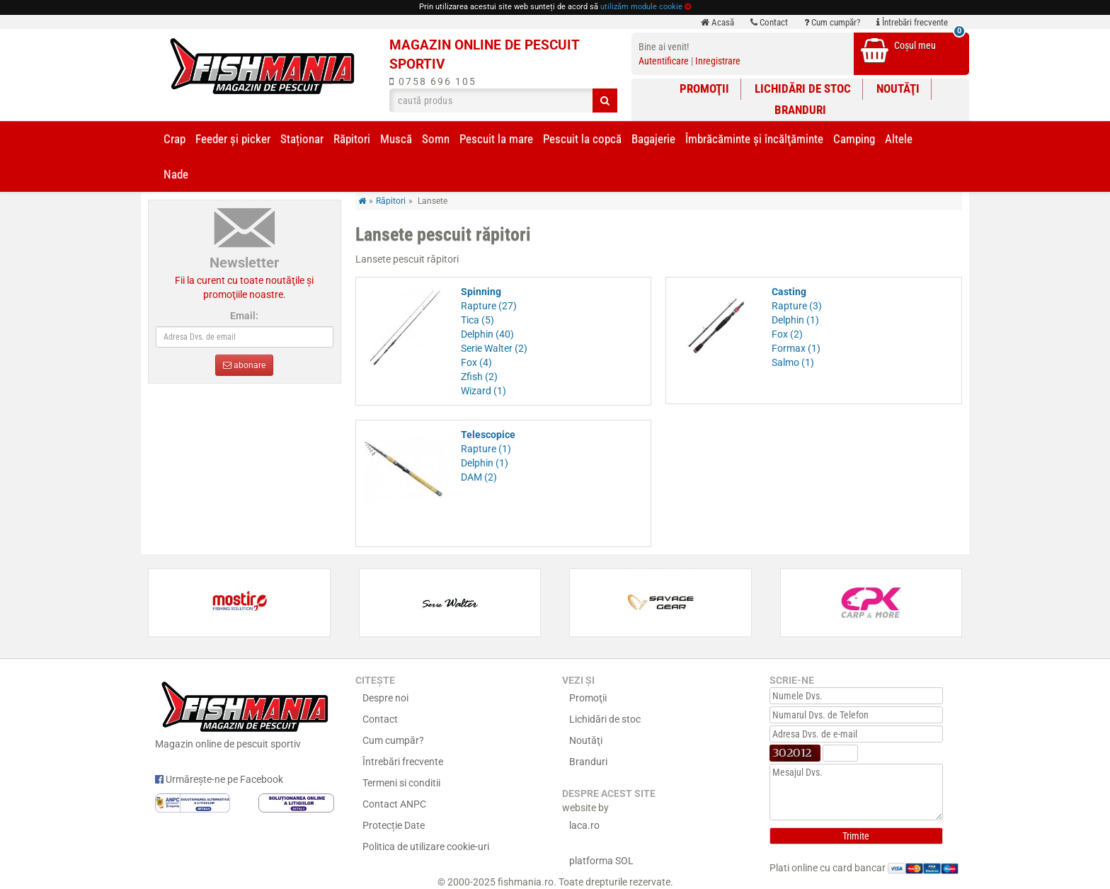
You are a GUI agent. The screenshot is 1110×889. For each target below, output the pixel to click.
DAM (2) (479, 477)
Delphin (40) (487, 334)
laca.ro (584, 825)
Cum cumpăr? (832, 22)
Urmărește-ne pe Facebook (219, 779)
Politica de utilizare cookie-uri (425, 846)
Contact (769, 22)
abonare (244, 365)
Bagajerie (653, 139)
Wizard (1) (483, 390)
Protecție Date (393, 825)
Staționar (302, 139)
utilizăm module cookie (641, 6)
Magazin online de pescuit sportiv (244, 713)
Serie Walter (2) (494, 348)
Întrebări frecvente (912, 22)
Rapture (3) (797, 305)
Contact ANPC (394, 804)
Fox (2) (787, 334)
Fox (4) (476, 362)
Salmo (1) (793, 362)
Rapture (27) (489, 305)
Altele (898, 139)
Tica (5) (477, 320)
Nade (176, 174)
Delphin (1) (795, 320)
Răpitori (351, 139)
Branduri (800, 110)
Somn (436, 139)
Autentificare (664, 61)
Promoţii (704, 88)
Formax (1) (796, 348)
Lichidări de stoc (803, 88)
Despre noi (385, 698)
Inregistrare (717, 61)
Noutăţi (898, 88)
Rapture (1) (486, 448)
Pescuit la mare (496, 139)
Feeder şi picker (232, 139)
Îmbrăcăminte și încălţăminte (754, 139)
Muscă (396, 139)
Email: (244, 315)
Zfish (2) (479, 376)
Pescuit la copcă (582, 139)
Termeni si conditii (401, 782)
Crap (174, 139)
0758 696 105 (432, 81)
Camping (854, 139)
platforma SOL (601, 860)
